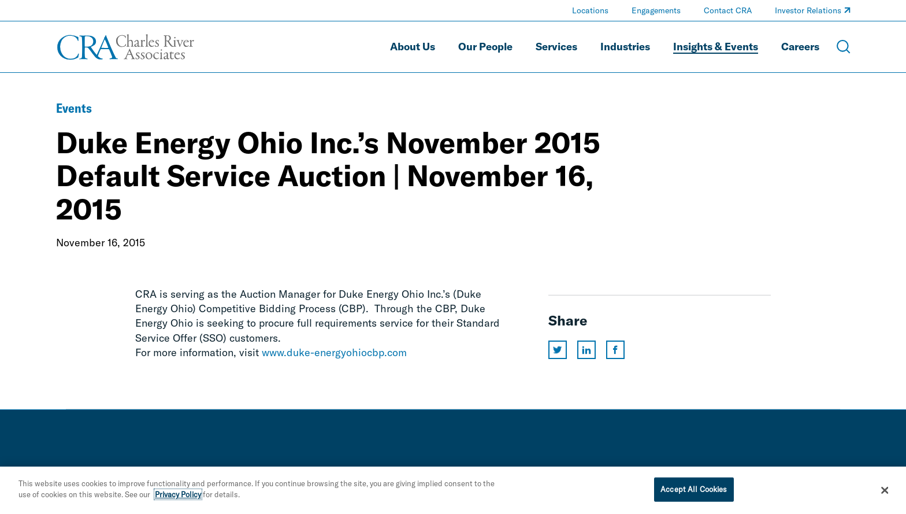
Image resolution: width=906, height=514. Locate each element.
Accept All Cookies (693, 489)
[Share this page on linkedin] (586, 350)
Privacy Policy (178, 494)
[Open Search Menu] (844, 47)
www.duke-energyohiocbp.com (334, 352)
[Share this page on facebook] (615, 350)
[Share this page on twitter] (557, 350)
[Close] (885, 490)
